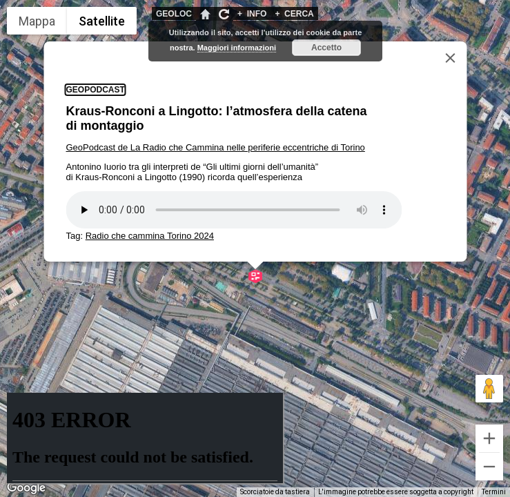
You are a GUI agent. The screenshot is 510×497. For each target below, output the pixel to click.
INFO (251, 14)
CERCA (294, 14)
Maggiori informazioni (236, 47)
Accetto (326, 47)
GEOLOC (174, 14)
